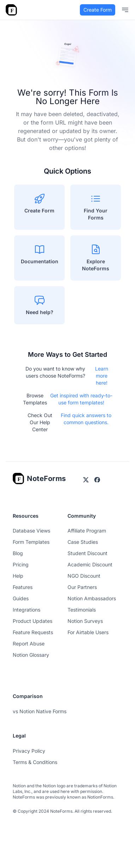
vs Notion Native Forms (39, 711)
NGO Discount (84, 576)
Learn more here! (101, 376)
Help (18, 576)
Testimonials (82, 610)
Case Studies (83, 542)
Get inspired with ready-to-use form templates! (81, 398)
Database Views (31, 531)
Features (23, 587)
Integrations (26, 610)
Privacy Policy (29, 751)
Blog (18, 553)
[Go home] (39, 478)
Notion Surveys (85, 621)
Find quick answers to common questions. (86, 418)
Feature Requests (33, 632)
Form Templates (31, 542)
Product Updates (32, 621)
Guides (21, 598)
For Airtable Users (88, 632)
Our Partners (82, 587)
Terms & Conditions (35, 762)
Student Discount (87, 553)
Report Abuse (29, 643)
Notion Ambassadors (92, 598)
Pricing (21, 564)
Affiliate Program (87, 531)
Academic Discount (90, 564)
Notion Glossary (31, 655)
